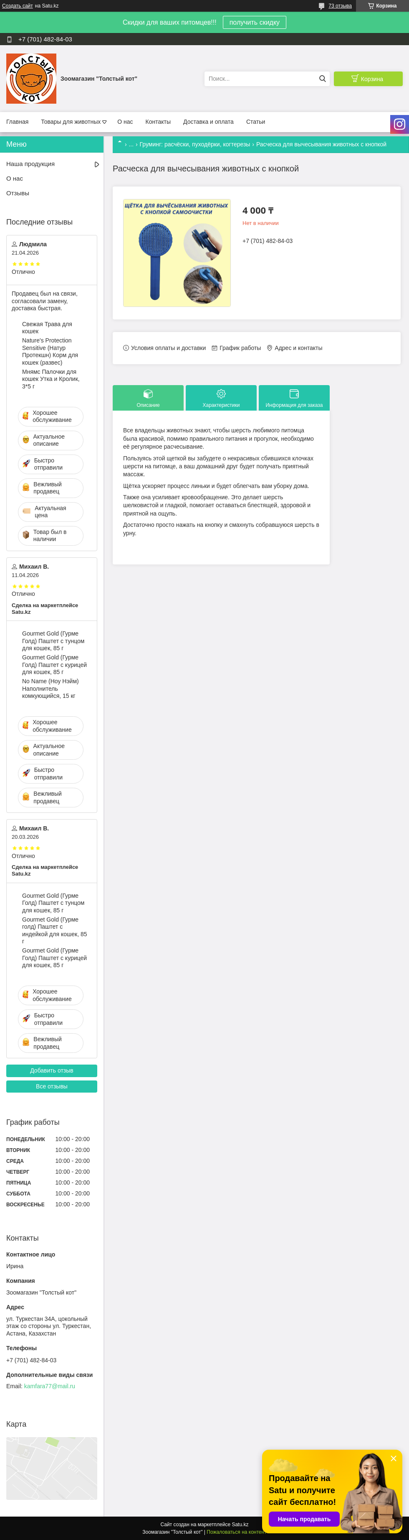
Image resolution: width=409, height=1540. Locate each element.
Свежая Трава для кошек (47, 328)
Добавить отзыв (51, 1070)
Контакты (158, 121)
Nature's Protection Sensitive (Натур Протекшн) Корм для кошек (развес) (50, 351)
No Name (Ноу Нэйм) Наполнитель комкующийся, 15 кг (50, 688)
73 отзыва (340, 6)
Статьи (255, 121)
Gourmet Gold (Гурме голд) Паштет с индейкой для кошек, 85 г (54, 930)
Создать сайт (17, 6)
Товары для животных (71, 121)
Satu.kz (240, 1524)
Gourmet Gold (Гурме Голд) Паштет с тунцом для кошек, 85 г (53, 640)
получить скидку (255, 22)
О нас (125, 121)
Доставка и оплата (208, 121)
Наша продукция (30, 163)
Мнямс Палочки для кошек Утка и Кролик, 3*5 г (51, 379)
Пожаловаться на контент (236, 1532)
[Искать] (322, 79)
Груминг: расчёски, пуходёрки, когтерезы (195, 144)
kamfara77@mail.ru (49, 1386)
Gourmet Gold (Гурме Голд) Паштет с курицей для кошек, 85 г (54, 664)
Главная (17, 121)
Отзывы (17, 193)
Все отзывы (52, 1086)
